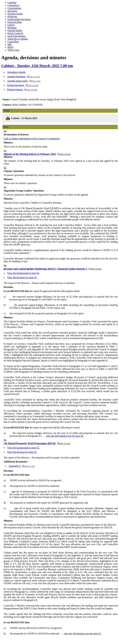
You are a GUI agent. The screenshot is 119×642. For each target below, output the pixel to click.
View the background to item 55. (23, 447)
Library (11, 25)
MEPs (10, 47)
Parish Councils (15, 33)
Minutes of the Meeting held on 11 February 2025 (37, 154)
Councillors (13, 41)
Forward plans (14, 22)
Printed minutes (22, 89)
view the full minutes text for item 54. (65, 436)
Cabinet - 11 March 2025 (24, 118)
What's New (13, 50)
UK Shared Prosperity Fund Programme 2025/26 (37, 443)
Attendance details (16, 72)
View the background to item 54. (23, 273)
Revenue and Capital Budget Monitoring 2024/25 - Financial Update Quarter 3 (53, 268)
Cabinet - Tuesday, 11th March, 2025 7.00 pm (37, 66)
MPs (9, 44)
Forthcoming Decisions (19, 19)
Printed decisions (22, 85)
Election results (15, 13)
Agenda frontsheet (23, 76)
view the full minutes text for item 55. (82, 633)
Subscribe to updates (17, 39)
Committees (13, 5)
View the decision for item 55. (22, 452)
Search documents (16, 36)
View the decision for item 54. (22, 277)
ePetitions (12, 16)
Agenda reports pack (23, 81)
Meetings (12, 27)
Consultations (14, 8)
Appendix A (22, 466)
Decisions (12, 11)
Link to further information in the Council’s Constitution (32, 138)
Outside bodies (14, 30)
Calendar (11, 2)
